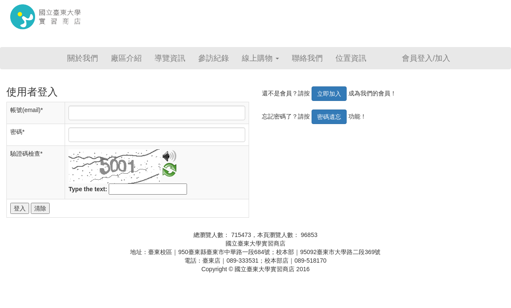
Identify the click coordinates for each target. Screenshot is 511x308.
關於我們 (82, 58)
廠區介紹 (126, 58)
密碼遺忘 (329, 116)
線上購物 (260, 58)
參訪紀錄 (213, 58)
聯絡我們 (307, 58)
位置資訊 (351, 58)
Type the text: (87, 189)
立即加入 (329, 93)
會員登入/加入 (426, 58)
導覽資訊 (169, 58)
